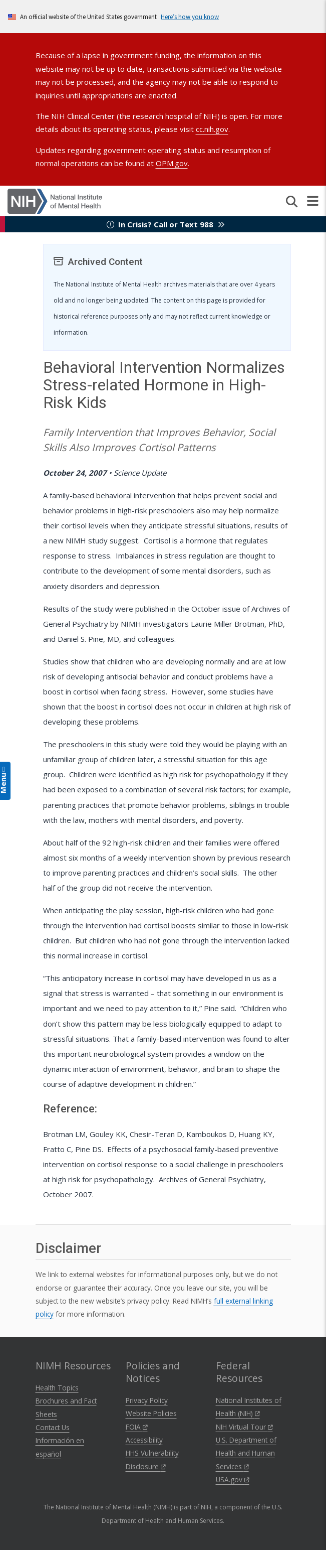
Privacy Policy (147, 1400)
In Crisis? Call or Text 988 (166, 224)
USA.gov (232, 1479)
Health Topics (57, 1387)
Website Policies (151, 1413)
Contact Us (53, 1427)
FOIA (137, 1427)
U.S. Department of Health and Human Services (246, 1453)
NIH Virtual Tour (244, 1427)
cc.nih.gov (212, 129)
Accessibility (144, 1440)
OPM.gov (172, 163)
